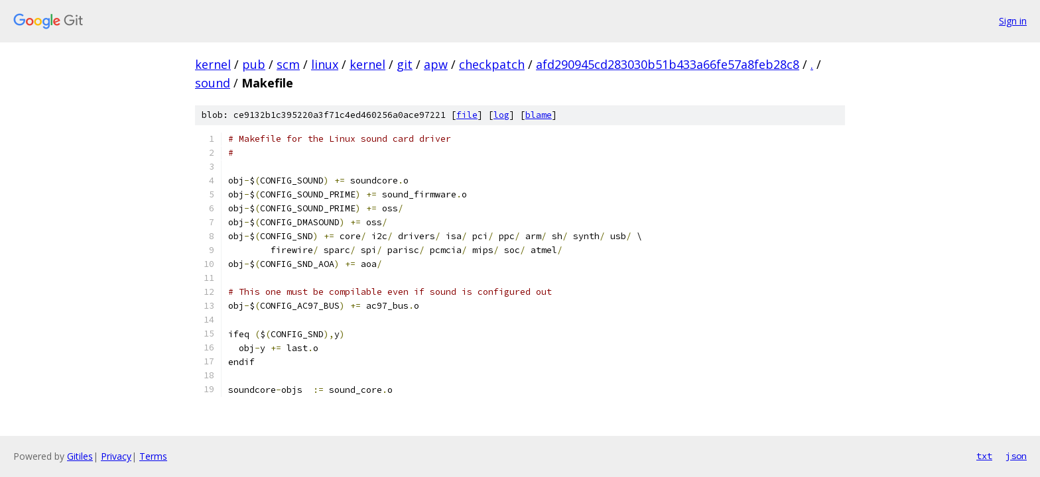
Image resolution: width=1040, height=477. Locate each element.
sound (212, 83)
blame (538, 115)
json (1016, 456)
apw (436, 64)
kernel (213, 64)
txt (984, 456)
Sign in (1013, 21)
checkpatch (492, 64)
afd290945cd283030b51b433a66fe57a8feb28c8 (667, 64)
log (501, 115)
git (405, 64)
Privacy (116, 456)
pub (253, 64)
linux (324, 64)
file (467, 115)
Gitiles (80, 456)
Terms (153, 456)
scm (288, 64)
